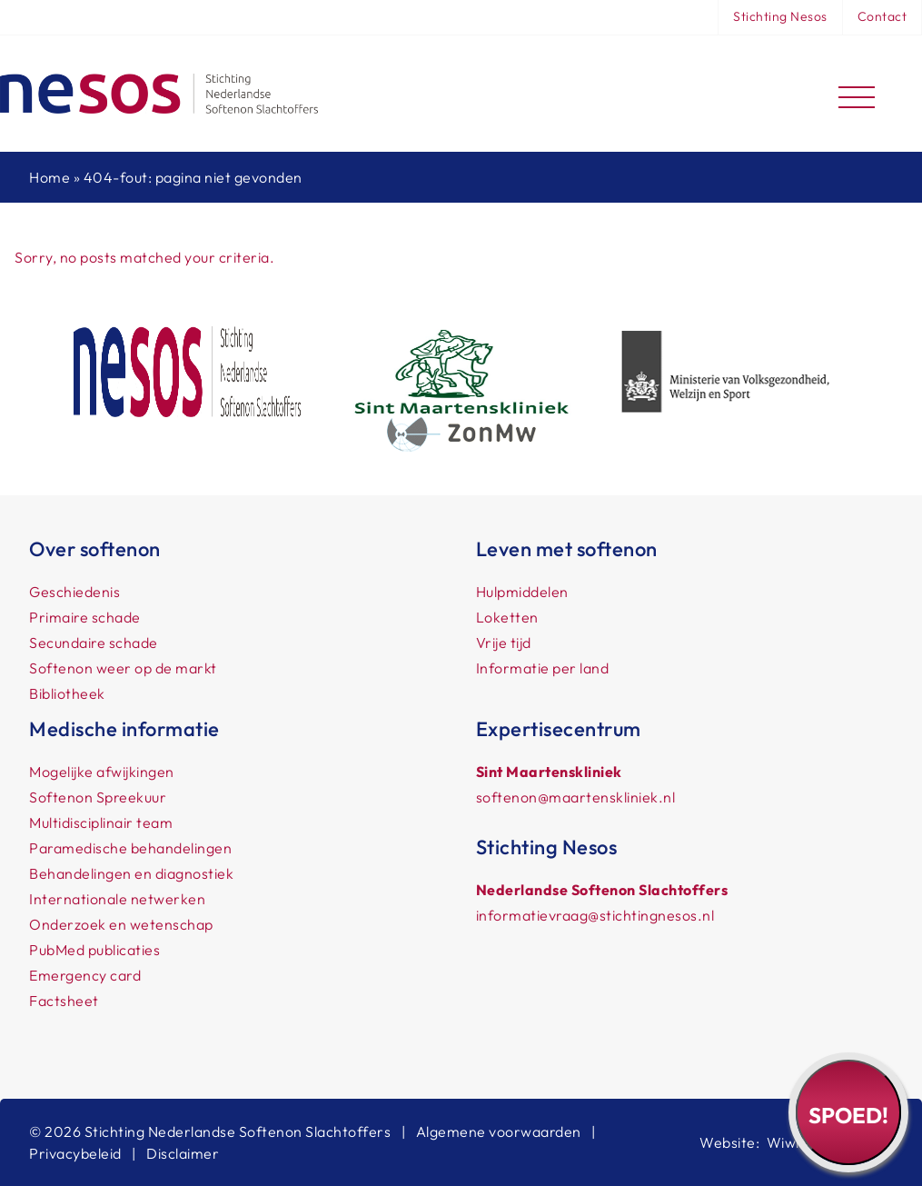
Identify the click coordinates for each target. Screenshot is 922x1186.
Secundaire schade (93, 642)
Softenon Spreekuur (97, 797)
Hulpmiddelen (522, 592)
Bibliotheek (67, 693)
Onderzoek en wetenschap (121, 924)
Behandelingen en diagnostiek (131, 873)
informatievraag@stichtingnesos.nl (595, 915)
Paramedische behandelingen (130, 848)
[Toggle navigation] (857, 94)
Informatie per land (543, 668)
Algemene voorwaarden (498, 1131)
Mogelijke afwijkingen (101, 771)
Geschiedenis (74, 592)
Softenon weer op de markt (123, 668)
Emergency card (85, 975)
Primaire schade (85, 617)
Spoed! (848, 1115)
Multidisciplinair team (101, 822)
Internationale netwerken (117, 899)
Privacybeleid (75, 1153)
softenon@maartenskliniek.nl (576, 797)
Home (49, 177)
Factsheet (64, 1001)
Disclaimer (182, 1153)
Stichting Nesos (780, 16)
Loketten (507, 617)
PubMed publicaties (94, 950)
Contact (882, 16)
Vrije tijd (503, 642)
